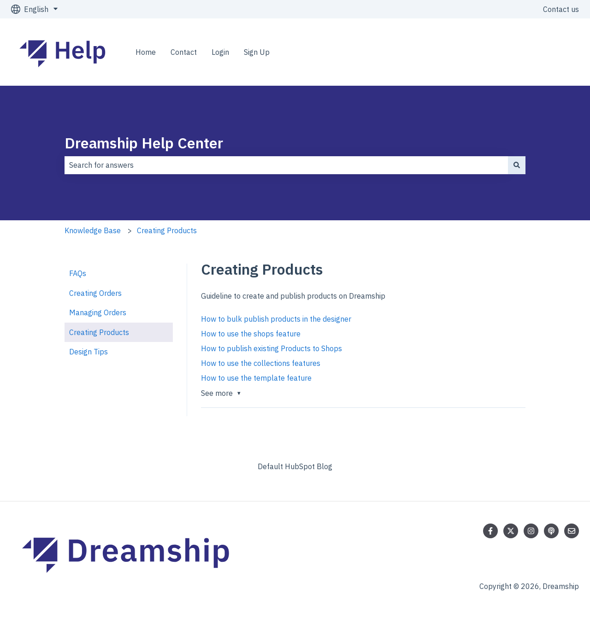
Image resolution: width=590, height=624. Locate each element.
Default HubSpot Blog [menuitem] (295, 466)
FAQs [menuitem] (77, 273)
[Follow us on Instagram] (531, 531)
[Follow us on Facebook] (490, 531)
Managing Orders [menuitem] (97, 312)
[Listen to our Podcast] (551, 531)
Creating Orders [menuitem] (95, 293)
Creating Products (167, 230)
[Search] (516, 165)
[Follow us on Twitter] (510, 531)
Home (146, 52)
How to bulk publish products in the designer (276, 319)
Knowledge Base (93, 230)
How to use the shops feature (251, 333)
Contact (184, 52)
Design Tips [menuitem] (88, 351)
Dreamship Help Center (144, 143)
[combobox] (286, 165)
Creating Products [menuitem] (99, 332)
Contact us (561, 9)
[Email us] (571, 531)
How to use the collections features (260, 363)
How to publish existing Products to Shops (271, 348)
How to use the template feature (256, 378)
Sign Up (257, 52)
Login (220, 52)
